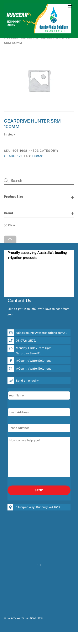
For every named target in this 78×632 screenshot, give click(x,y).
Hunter (37, 156)
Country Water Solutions (21, 618)
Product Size (13, 196)
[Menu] (70, 6)
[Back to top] (10, 239)
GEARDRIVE (13, 156)
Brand (8, 213)
